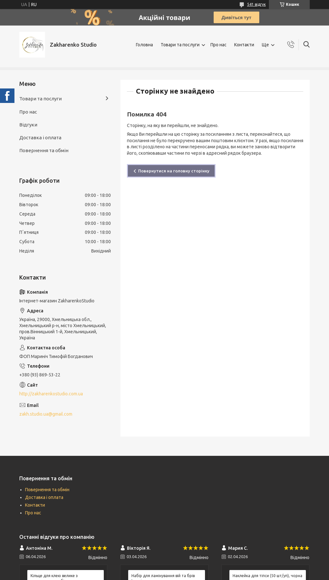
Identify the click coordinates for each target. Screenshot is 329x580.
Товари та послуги (180, 44)
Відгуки (28, 124)
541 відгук (256, 4)
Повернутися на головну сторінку (173, 171)
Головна (144, 44)
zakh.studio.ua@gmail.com (45, 414)
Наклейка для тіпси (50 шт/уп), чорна (267, 576)
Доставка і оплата (40, 137)
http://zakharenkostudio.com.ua (51, 393)
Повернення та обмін (43, 150)
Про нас (218, 44)
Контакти (244, 44)
